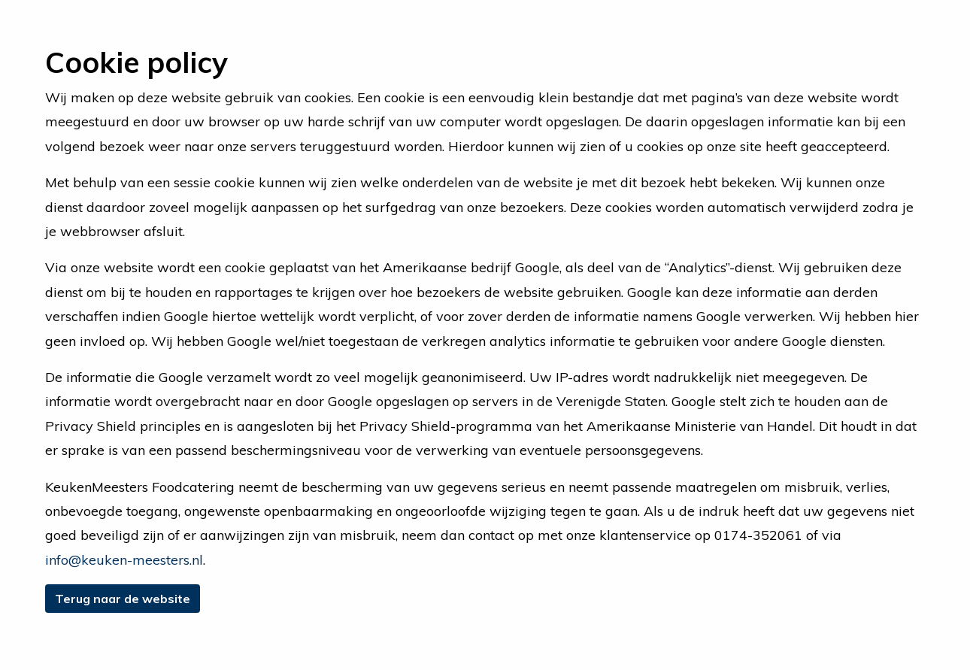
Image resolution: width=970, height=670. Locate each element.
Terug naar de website (122, 598)
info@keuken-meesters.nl (124, 559)
